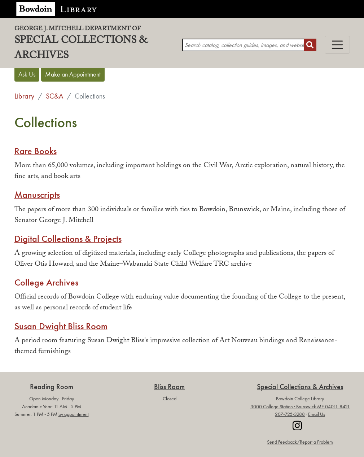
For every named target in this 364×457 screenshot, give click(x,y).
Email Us (316, 414)
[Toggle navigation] (337, 45)
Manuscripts (37, 195)
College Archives (46, 282)
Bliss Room (169, 386)
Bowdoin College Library (300, 399)
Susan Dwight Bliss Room (61, 326)
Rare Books (35, 151)
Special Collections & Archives (98, 45)
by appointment (73, 414)
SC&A (54, 96)
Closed (169, 399)
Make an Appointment (73, 74)
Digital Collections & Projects (68, 239)
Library (24, 96)
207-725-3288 (290, 414)
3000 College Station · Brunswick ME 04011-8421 (300, 407)
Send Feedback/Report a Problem (300, 442)
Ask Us (26, 74)
